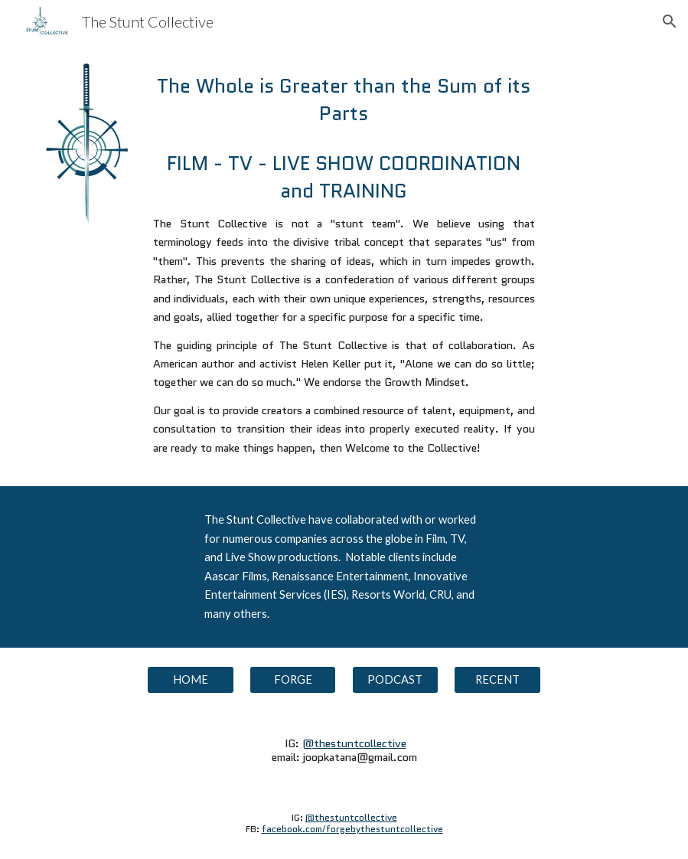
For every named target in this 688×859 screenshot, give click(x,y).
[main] (344, 100)
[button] (669, 21)
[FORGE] (293, 679)
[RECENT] (497, 679)
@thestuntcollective (354, 743)
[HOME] (190, 679)
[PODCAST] (396, 679)
